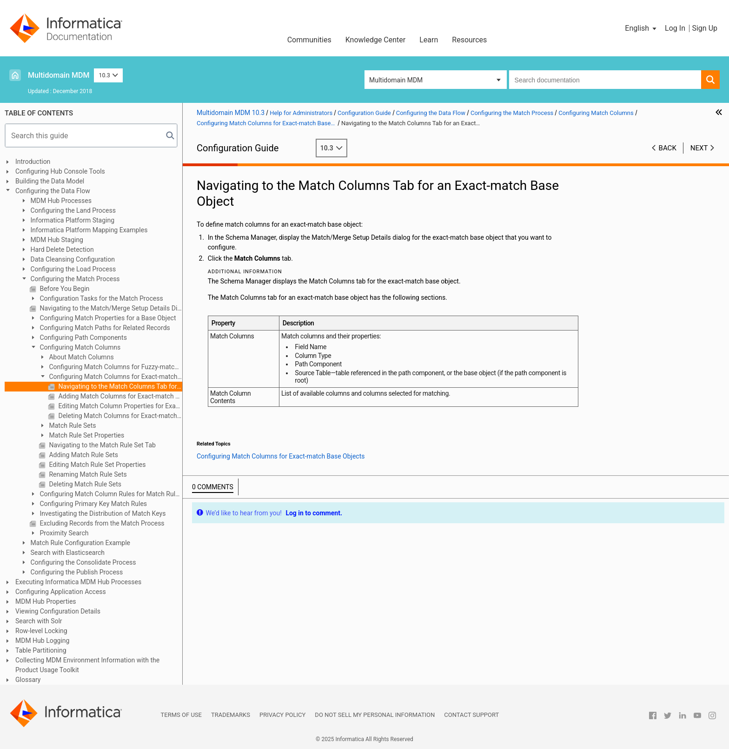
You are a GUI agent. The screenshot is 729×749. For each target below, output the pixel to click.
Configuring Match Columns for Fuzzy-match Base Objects (108, 367)
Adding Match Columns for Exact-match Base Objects (119, 396)
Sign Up (704, 28)
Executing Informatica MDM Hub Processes (78, 582)
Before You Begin (63, 288)
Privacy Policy (282, 714)
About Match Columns (80, 357)
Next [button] (699, 148)
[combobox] (605, 79)
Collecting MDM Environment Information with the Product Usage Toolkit (87, 665)
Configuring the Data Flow (52, 191)
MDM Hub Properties (45, 601)
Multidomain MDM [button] (396, 80)
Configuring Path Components (82, 337)
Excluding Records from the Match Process (101, 523)
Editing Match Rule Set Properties (96, 464)
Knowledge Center (375, 39)
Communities (309, 39)
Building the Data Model (49, 181)
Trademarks (230, 714)
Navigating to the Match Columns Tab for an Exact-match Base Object (119, 386)
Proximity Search (63, 533)
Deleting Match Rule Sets (84, 484)
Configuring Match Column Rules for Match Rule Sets (104, 494)
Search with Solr (38, 621)
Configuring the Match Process (74, 279)
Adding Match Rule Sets (82, 455)
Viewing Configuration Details (57, 611)
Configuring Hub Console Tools (60, 171)
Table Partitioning (40, 650)
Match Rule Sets (71, 425)
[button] (641, 28)
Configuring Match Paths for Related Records (104, 327)
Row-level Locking (41, 630)
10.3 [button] (108, 75)
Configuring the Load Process (72, 269)
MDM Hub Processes (60, 200)
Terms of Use (181, 714)
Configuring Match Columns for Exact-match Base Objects (108, 377)
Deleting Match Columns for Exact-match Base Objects (119, 415)
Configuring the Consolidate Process (82, 562)
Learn (428, 39)
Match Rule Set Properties (85, 435)
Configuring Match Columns (79, 347)
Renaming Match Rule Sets (87, 474)
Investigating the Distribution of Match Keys (102, 513)
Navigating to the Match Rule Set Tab (101, 445)
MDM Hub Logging (42, 640)
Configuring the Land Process (72, 210)
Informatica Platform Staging (71, 220)
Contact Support (471, 714)
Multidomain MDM (58, 75)
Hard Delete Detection (61, 249)
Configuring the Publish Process (76, 572)
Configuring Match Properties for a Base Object (107, 318)
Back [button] (667, 148)
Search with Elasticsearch (67, 552)
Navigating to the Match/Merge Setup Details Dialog (110, 308)
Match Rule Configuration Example (79, 543)
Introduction (32, 161)
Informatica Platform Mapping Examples (88, 230)
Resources (469, 39)
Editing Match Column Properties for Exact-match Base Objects (119, 406)
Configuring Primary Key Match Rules (92, 503)
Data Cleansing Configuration (72, 259)
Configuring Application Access (60, 591)
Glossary (27, 679)
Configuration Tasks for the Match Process (100, 298)
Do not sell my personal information (375, 714)
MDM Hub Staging (56, 239)
